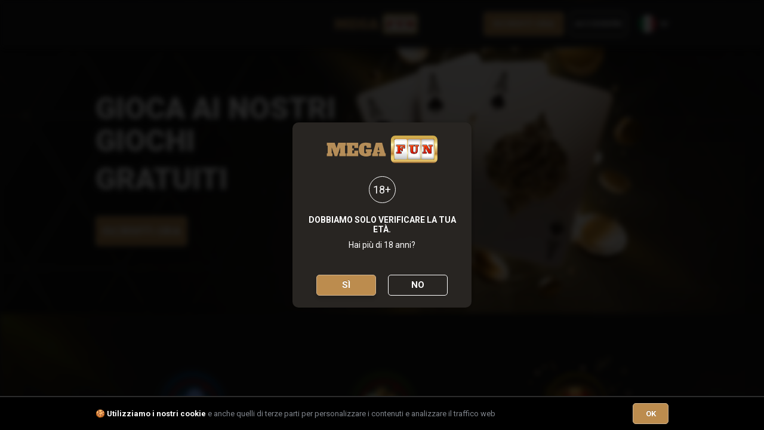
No (417, 285)
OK (651, 413)
